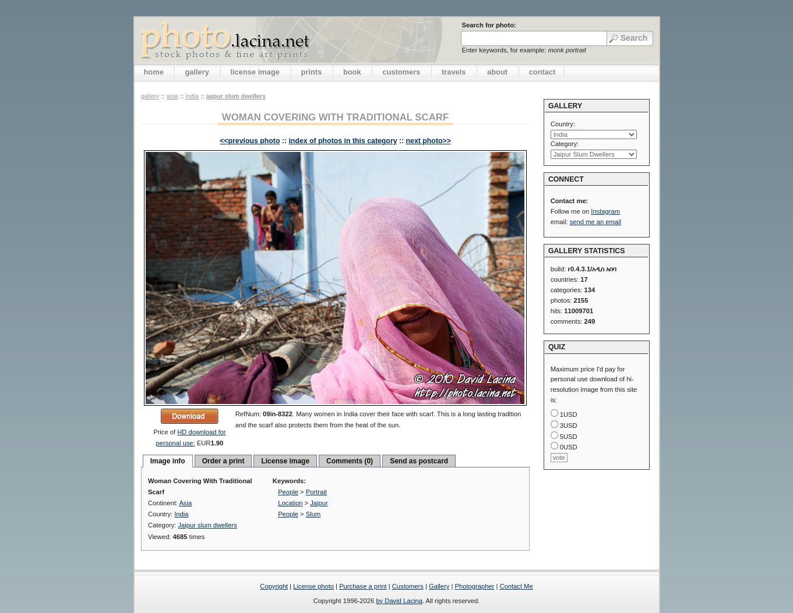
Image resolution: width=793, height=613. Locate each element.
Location (290, 502)
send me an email (595, 221)
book (352, 72)
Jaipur (318, 502)
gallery (197, 72)
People (288, 491)
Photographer (475, 586)
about (497, 72)
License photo (313, 586)
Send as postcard (419, 461)
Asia (172, 96)
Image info (167, 461)
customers (401, 72)
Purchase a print (362, 586)
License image (285, 461)
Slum (313, 514)
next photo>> (428, 141)
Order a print (223, 461)
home (154, 72)
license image (255, 72)
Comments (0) (349, 461)
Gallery (439, 586)
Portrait (316, 491)
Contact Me (516, 586)
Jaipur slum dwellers (236, 96)
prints (311, 72)
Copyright (274, 586)
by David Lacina (399, 600)
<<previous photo (250, 141)
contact (542, 72)
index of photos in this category (342, 141)
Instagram (605, 211)
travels (454, 72)
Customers (408, 586)
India (191, 96)
